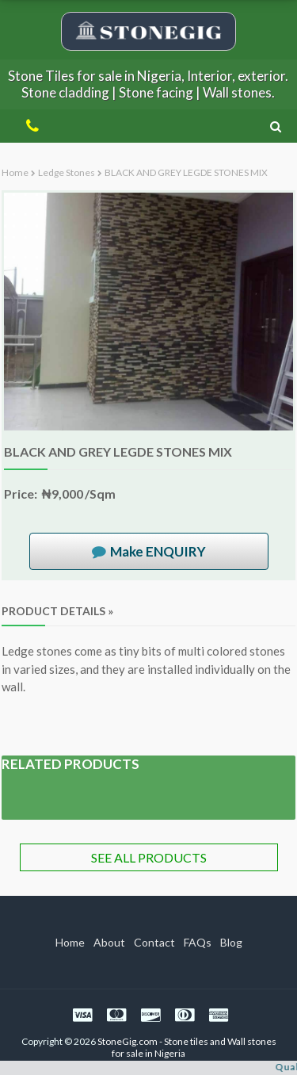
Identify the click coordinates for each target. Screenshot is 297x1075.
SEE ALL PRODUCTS (149, 857)
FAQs (197, 942)
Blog (231, 942)
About (109, 942)
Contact (154, 942)
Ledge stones (66, 172)
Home (15, 172)
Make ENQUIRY (158, 551)
